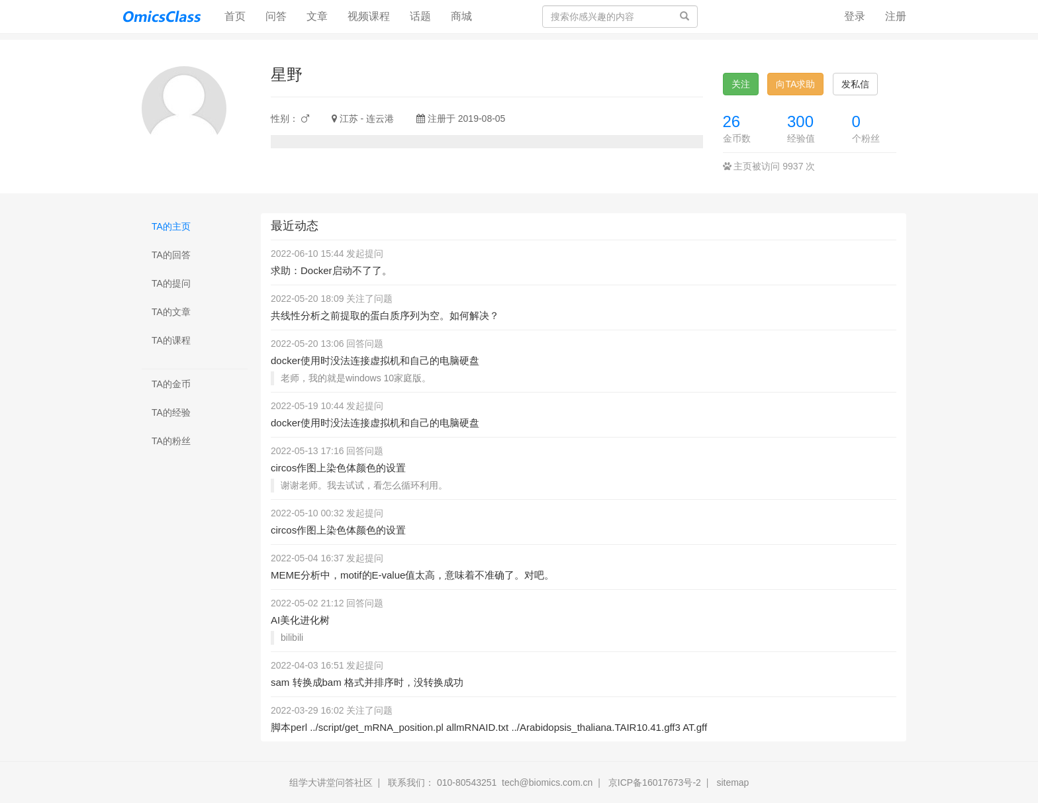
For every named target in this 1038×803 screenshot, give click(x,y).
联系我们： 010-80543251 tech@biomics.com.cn (490, 782)
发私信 (855, 84)
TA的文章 (171, 312)
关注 (740, 84)
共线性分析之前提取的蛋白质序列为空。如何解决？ (385, 315)
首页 (240, 15)
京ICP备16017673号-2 (654, 782)
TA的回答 (171, 255)
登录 (854, 16)
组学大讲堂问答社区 (331, 782)
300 (800, 121)
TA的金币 (171, 384)
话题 (420, 16)
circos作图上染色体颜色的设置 (338, 467)
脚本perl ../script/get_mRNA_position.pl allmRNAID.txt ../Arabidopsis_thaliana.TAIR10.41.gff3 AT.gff (489, 727)
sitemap (732, 782)
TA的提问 (171, 283)
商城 (461, 16)
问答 (276, 16)
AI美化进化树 (300, 620)
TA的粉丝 (171, 441)
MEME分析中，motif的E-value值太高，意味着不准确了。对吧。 (412, 575)
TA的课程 (171, 340)
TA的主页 (171, 226)
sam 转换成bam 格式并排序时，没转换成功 (367, 682)
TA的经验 (171, 412)
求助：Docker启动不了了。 (331, 270)
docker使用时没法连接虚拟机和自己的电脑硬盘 (375, 360)
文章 (317, 16)
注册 (895, 16)
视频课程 (369, 16)
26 (732, 121)
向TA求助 (795, 84)
